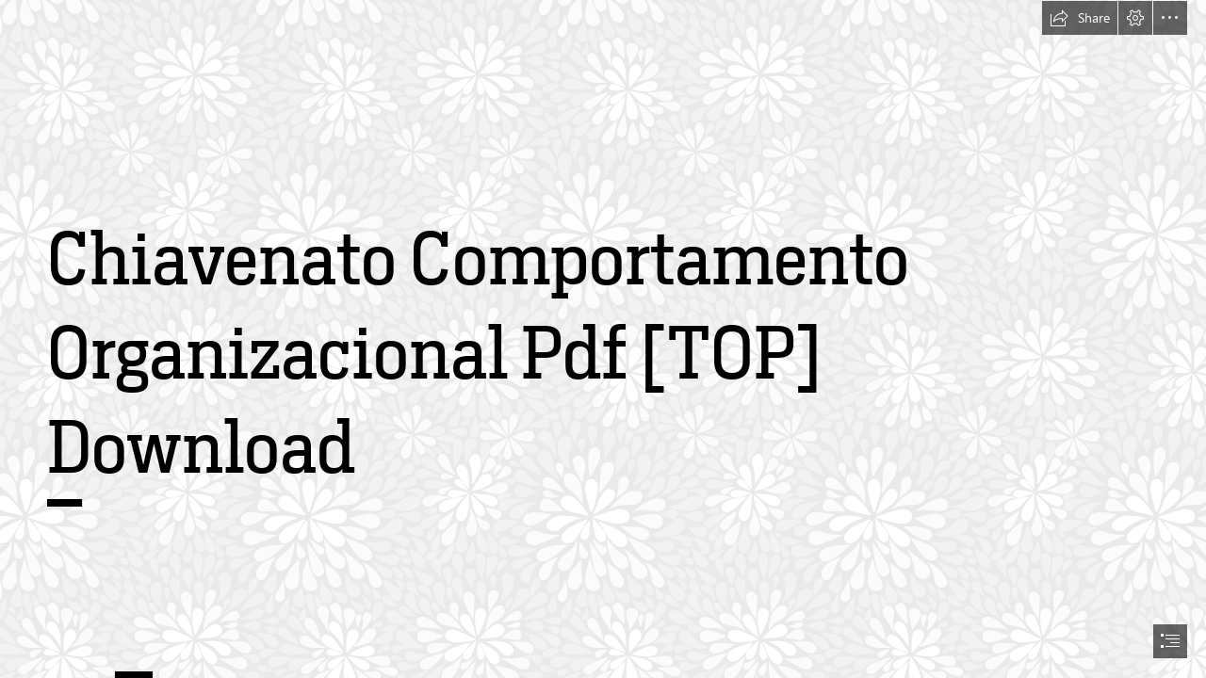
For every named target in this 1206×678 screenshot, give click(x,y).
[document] (603, 339)
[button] (1079, 18)
